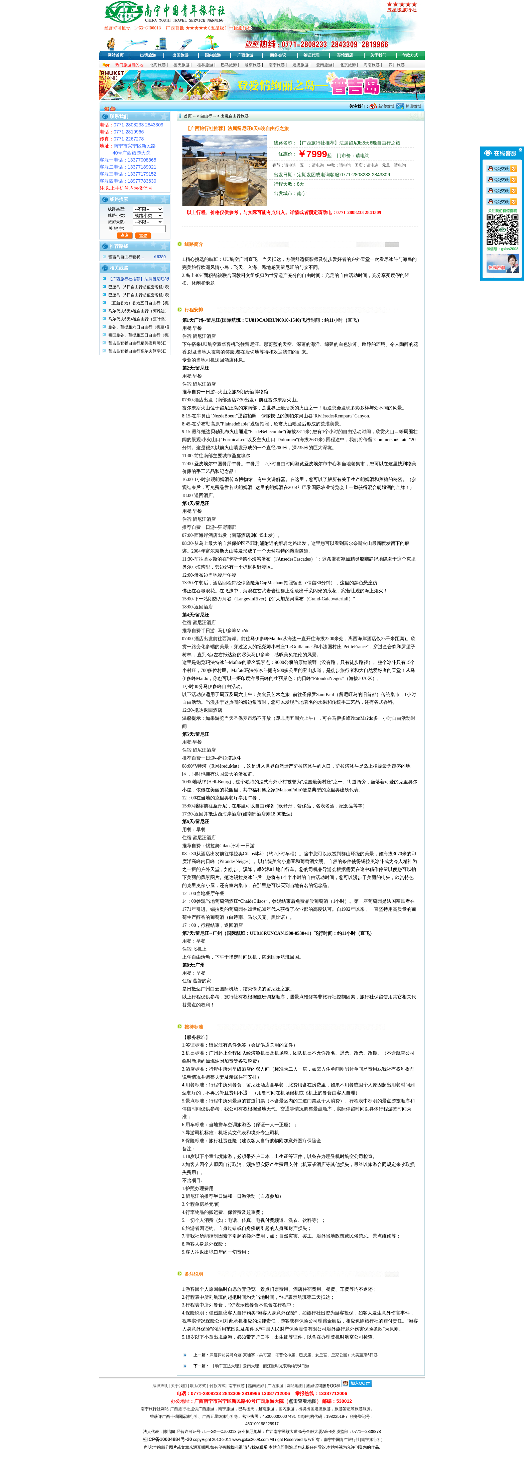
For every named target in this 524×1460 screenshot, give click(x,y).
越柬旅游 (253, 65)
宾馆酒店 (345, 55)
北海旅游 (158, 65)
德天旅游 (181, 65)
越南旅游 (256, 1385)
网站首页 (116, 55)
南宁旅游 (277, 65)
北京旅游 (348, 65)
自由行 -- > (210, 116)
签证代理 (311, 55)
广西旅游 (245, 55)
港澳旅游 (300, 65)
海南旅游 (372, 65)
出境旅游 (148, 55)
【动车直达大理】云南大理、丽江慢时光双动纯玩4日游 (260, 1366)
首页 (188, 116)
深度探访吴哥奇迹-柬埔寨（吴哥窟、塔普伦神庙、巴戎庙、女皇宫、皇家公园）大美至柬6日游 (294, 1355)
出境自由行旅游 (234, 116)
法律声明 (160, 1385)
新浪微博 (385, 106)
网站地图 (295, 1385)
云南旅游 (324, 65)
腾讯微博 (412, 106)
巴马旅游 (229, 65)
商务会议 (278, 55)
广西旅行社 (180, 1408)
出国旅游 (180, 55)
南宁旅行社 (371, 1439)
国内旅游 (213, 55)
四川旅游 (397, 65)
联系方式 (198, 1385)
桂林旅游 (205, 65)
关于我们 (378, 55)
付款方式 (410, 55)
